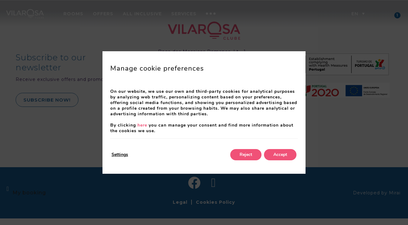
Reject (246, 155)
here (142, 125)
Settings (120, 155)
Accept (280, 155)
